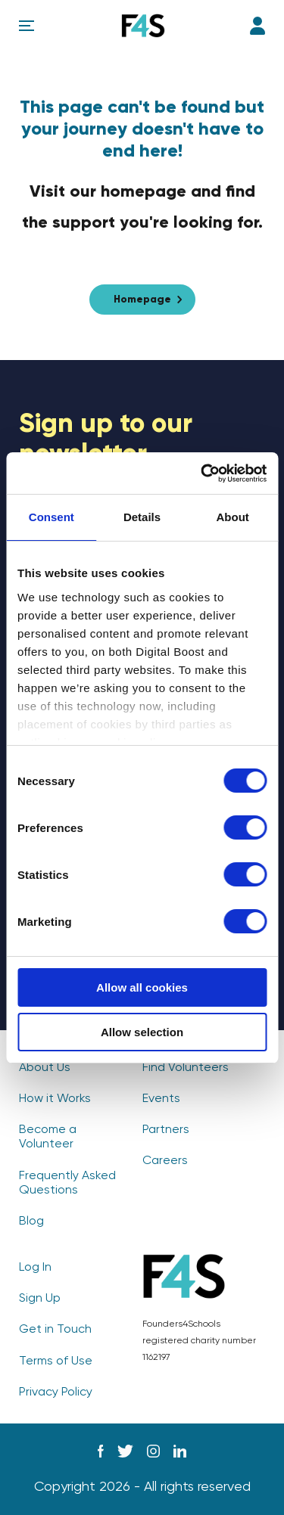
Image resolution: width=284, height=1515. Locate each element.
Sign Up (40, 1299)
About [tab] (233, 517)
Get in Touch (55, 1330)
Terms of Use (55, 1361)
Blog (31, 1221)
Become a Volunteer (47, 1137)
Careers (165, 1161)
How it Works (55, 1099)
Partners (165, 1130)
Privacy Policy (55, 1392)
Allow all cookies (142, 987)
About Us (44, 1068)
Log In (257, 26)
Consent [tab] (51, 517)
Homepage (142, 299)
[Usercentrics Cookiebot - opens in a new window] (202, 473)
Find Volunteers (185, 1068)
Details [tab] (142, 517)
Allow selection (142, 1032)
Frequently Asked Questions (67, 1183)
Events (161, 1099)
